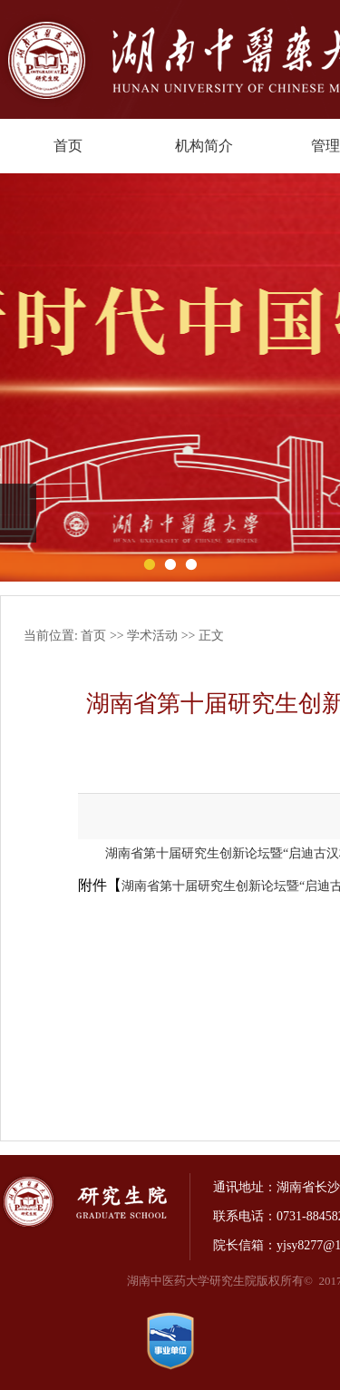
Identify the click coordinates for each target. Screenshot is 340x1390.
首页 (68, 145)
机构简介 (204, 145)
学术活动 (152, 635)
